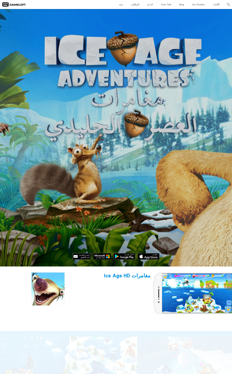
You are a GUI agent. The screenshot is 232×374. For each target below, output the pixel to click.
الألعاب (216, 4)
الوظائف (135, 4)
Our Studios (198, 4)
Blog (181, 4)
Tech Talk (166, 4)
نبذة (121, 4)
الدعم (150, 4)
